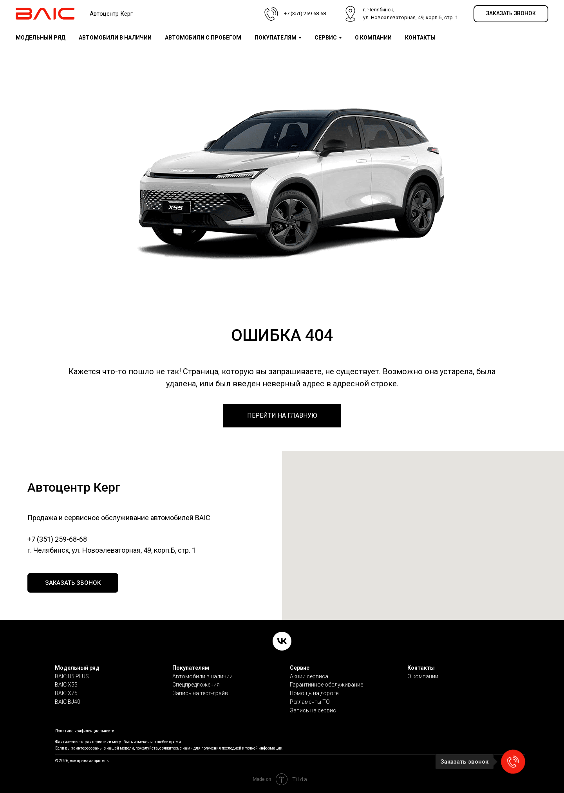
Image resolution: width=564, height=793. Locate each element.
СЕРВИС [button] (326, 37)
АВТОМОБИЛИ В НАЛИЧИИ (115, 37)
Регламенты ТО (310, 702)
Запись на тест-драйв (200, 693)
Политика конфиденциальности (84, 731)
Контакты (421, 668)
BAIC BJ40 (67, 702)
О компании (422, 676)
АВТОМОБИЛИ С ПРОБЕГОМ (203, 37)
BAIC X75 (66, 693)
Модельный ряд (77, 668)
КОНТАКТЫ (420, 37)
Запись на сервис (313, 710)
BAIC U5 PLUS (72, 676)
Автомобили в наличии (202, 676)
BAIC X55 (66, 684)
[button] (511, 14)
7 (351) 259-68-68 (306, 13)
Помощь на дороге (314, 693)
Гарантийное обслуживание (326, 684)
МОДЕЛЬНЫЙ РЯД (40, 37)
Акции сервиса (309, 676)
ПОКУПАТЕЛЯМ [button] (275, 37)
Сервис (299, 668)
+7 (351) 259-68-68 (57, 539)
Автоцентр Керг (111, 13)
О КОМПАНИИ (373, 37)
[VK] (282, 641)
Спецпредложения (196, 684)
